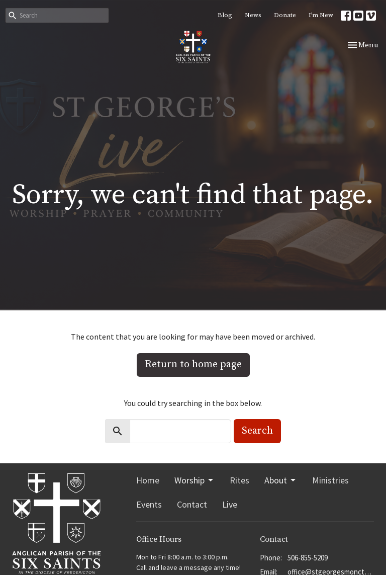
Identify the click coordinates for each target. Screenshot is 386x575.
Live (229, 504)
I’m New (321, 15)
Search (257, 431)
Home (147, 480)
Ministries (330, 480)
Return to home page (193, 364)
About (280, 480)
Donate (285, 15)
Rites (239, 480)
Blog (225, 15)
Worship (194, 480)
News (253, 15)
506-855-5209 (307, 557)
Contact (192, 504)
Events (149, 504)
